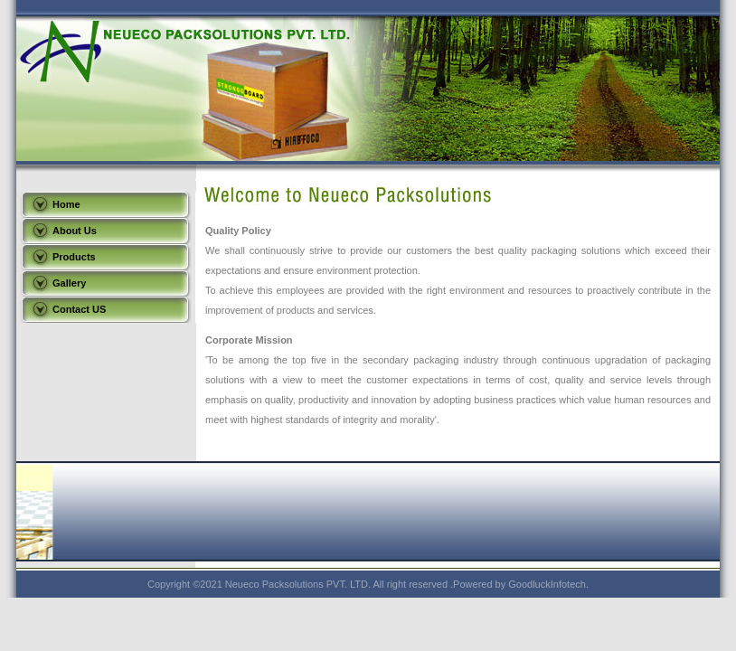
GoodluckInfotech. (548, 584)
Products (74, 256)
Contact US (79, 309)
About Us (74, 230)
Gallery (69, 283)
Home (66, 204)
